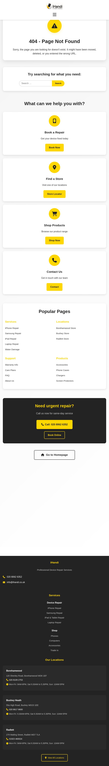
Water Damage (12, 349)
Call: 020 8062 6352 (54, 424)
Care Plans (10, 370)
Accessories (62, 365)
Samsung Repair (13, 333)
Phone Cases (62, 370)
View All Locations (54, 758)
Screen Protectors (65, 381)
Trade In (54, 650)
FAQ (7, 375)
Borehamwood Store (66, 328)
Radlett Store (62, 339)
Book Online (54, 435)
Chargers (60, 375)
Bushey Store (62, 333)
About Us (9, 381)
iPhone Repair (12, 328)
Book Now (54, 147)
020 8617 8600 (16, 709)
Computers (54, 640)
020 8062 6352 (14, 577)
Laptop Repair (12, 344)
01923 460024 (15, 739)
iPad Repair (10, 339)
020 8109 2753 (16, 680)
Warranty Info (11, 365)
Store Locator (54, 194)
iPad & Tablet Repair (54, 617)
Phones (54, 636)
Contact (54, 287)
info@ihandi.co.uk (16, 582)
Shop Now (54, 240)
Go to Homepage (54, 454)
